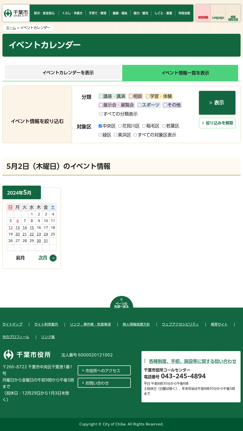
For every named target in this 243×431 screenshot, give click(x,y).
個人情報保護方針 (136, 324)
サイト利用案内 (46, 324)
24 (46, 234)
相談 (135, 96)
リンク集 (48, 337)
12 (10, 227)
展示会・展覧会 (116, 105)
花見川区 (129, 126)
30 (39, 240)
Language (218, 17)
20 (17, 234)
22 (31, 234)
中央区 (107, 126)
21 (24, 234)
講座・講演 (112, 96)
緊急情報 (203, 17)
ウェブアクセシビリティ (180, 324)
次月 (42, 257)
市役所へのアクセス (102, 371)
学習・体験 (159, 96)
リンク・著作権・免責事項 (90, 324)
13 (17, 227)
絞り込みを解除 (219, 123)
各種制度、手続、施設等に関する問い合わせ (192, 361)
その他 (172, 105)
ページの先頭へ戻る (121, 305)
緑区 (105, 135)
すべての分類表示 (118, 114)
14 (24, 227)
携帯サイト (219, 324)
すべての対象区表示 (155, 135)
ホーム (11, 27)
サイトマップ (12, 324)
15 (31, 227)
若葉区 (170, 126)
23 (39, 234)
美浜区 (122, 135)
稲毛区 (150, 126)
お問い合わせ (97, 383)
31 (46, 240)
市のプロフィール (15, 337)
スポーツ (148, 105)
